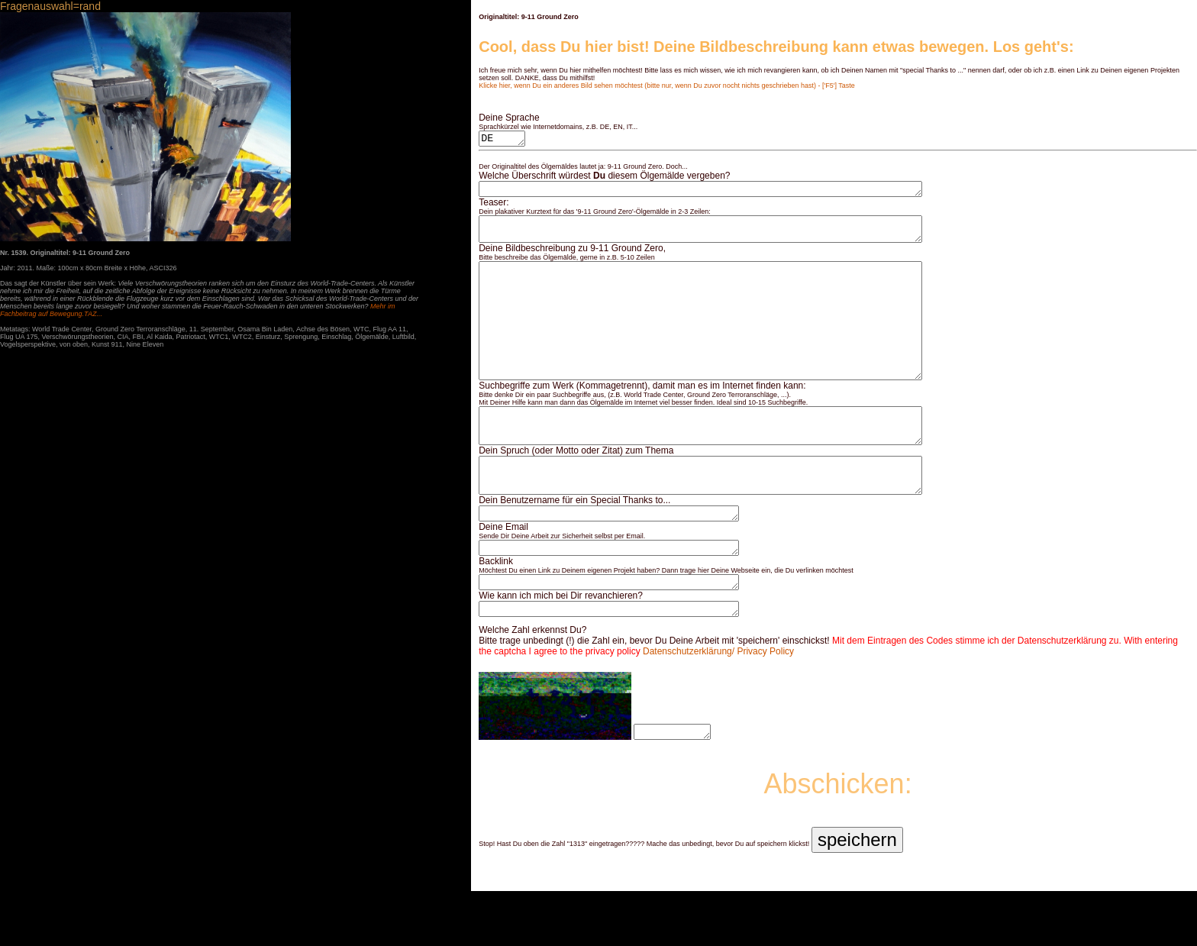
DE (504, 140)
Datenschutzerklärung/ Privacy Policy (718, 706)
